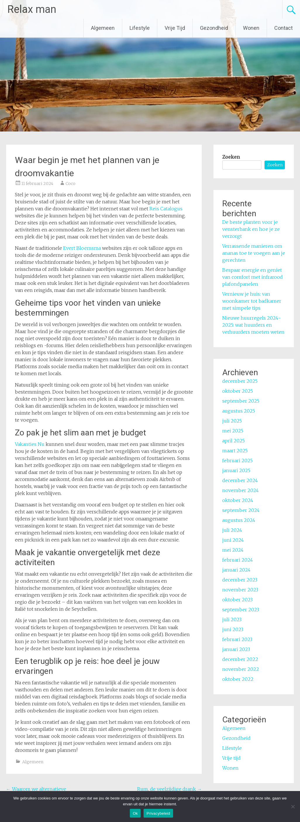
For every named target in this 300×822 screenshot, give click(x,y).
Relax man (31, 9)
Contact (283, 28)
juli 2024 (232, 530)
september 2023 (240, 609)
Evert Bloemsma (82, 248)
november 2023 (240, 590)
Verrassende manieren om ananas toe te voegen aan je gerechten (253, 253)
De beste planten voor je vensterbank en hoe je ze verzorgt (251, 229)
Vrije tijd (231, 758)
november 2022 (240, 669)
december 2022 (240, 659)
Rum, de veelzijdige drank (169, 789)
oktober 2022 (238, 679)
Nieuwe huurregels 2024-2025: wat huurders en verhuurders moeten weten (253, 325)
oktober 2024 (237, 500)
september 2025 (240, 401)
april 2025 (233, 441)
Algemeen (103, 28)
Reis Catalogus (165, 209)
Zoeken (231, 157)
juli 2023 (232, 619)
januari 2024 (236, 570)
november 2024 (240, 490)
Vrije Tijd (175, 28)
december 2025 (240, 381)
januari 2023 (236, 649)
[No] (293, 806)
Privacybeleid (158, 813)
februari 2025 (237, 460)
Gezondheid (214, 28)
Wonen (251, 28)
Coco (70, 183)
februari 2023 (237, 639)
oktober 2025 (237, 391)
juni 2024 (233, 540)
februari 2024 (237, 560)
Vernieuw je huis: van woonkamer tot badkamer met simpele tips (251, 301)
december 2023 (239, 580)
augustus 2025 (238, 411)
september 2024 (241, 510)
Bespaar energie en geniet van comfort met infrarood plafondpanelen (252, 277)
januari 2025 (236, 470)
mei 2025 (232, 431)
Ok (135, 813)
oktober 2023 (237, 600)
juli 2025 (232, 421)
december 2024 (240, 480)
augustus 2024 (238, 520)
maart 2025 (235, 451)
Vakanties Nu (29, 444)
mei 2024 (233, 550)
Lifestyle (140, 28)
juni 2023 (232, 629)
